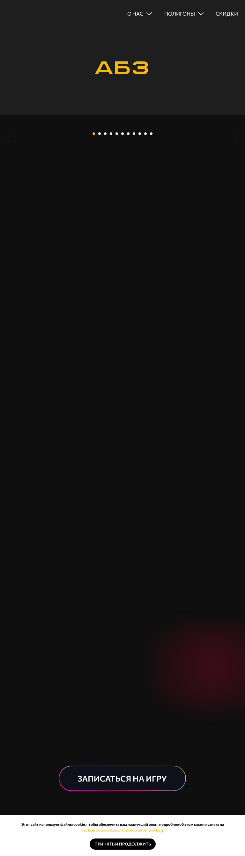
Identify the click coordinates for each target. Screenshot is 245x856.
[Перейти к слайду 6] (122, 224)
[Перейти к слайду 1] (94, 224)
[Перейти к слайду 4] (111, 224)
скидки (227, 14)
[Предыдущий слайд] (9, 169)
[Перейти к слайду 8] (134, 224)
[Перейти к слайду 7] (128, 224)
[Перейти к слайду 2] (99, 224)
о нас (135, 14)
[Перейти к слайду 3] (105, 224)
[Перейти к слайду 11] (151, 224)
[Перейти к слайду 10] (145, 224)
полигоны (179, 14)
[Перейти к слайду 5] (116, 224)
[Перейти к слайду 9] (139, 224)
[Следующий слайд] (236, 169)
